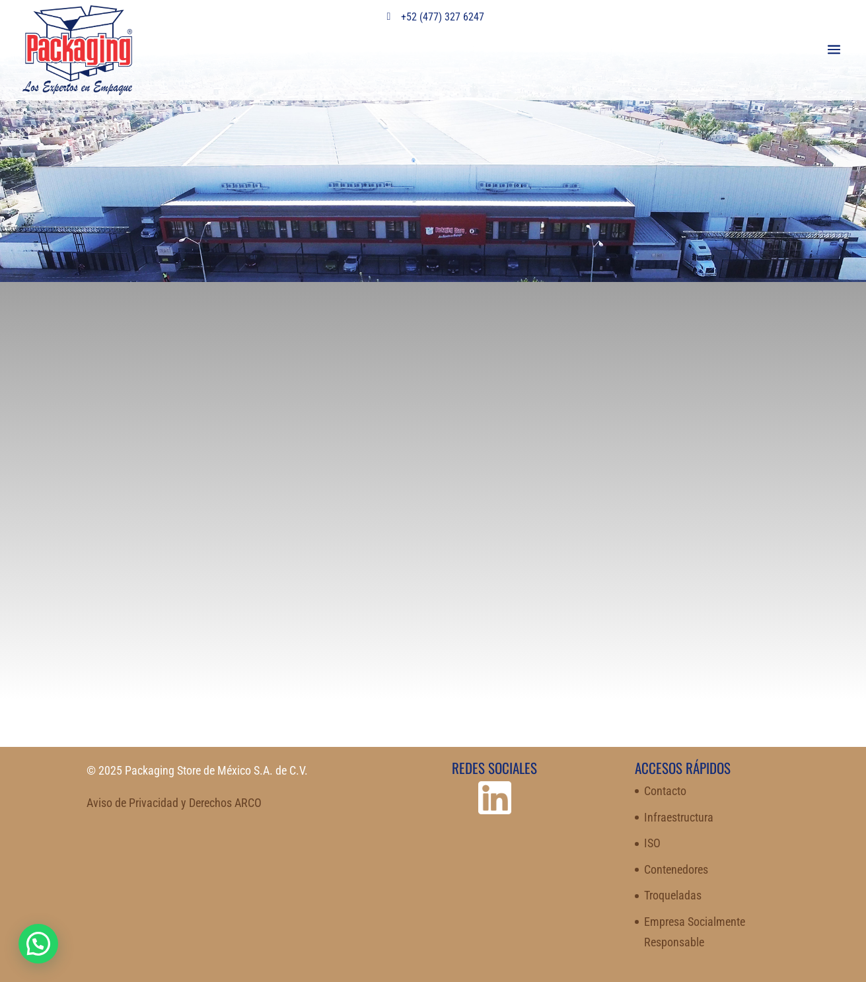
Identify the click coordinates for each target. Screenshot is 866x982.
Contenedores (676, 869)
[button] (38, 944)
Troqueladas (673, 895)
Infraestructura (678, 817)
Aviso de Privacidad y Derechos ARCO (174, 803)
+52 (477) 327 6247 (433, 17)
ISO (652, 843)
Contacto (665, 791)
